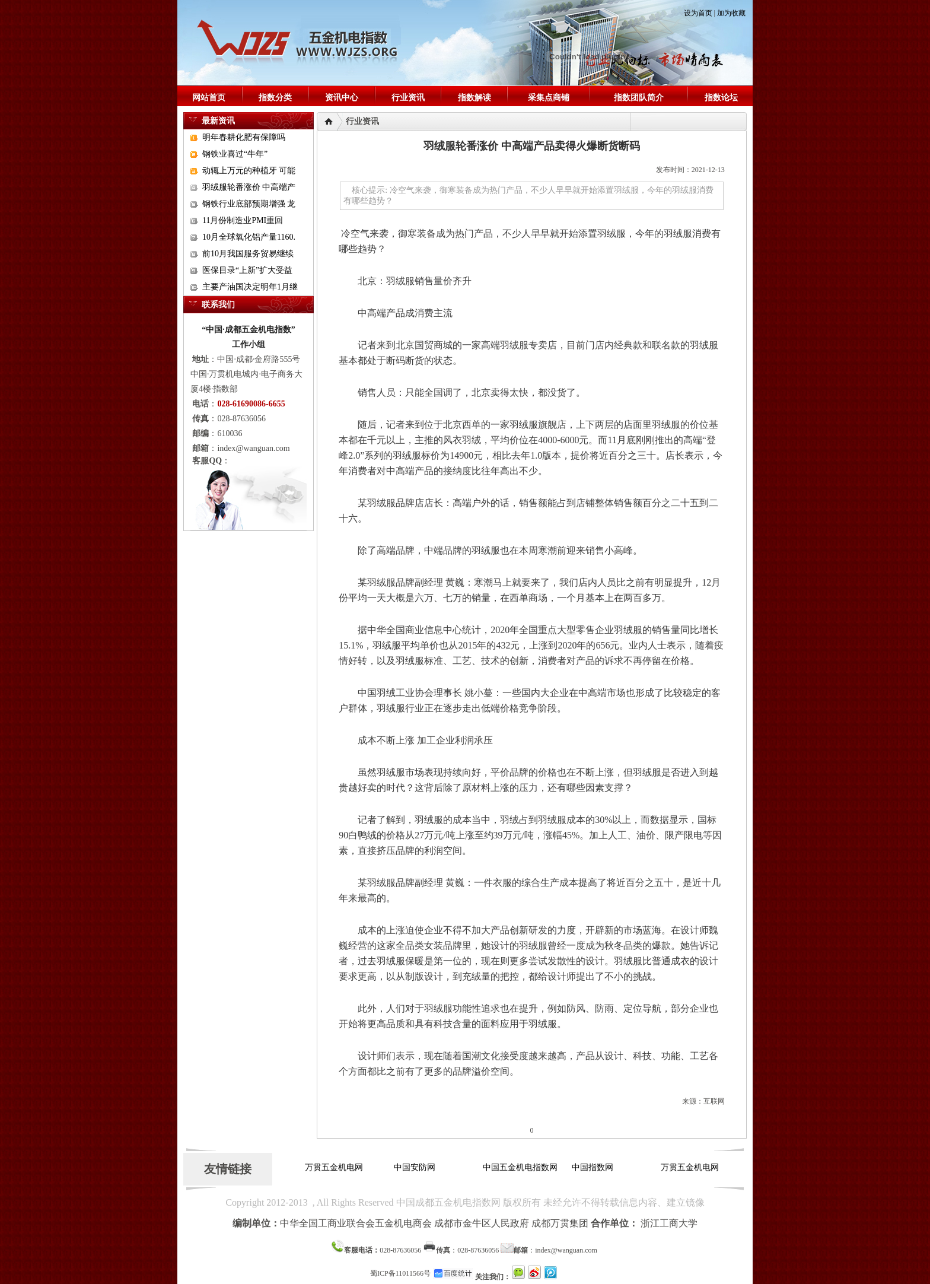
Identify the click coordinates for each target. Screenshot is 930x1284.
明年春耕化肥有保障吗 (243, 137)
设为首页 (698, 13)
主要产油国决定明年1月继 (250, 286)
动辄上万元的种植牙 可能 (249, 170)
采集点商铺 (548, 97)
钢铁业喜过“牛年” (234, 154)
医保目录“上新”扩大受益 (247, 270)
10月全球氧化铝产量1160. (248, 237)
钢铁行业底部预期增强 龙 (249, 203)
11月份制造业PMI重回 (242, 220)
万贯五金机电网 (336, 1167)
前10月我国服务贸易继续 (248, 253)
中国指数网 (594, 1167)
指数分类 (275, 97)
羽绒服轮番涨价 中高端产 (249, 187)
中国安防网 (416, 1167)
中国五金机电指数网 (522, 1167)
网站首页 (208, 97)
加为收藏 (731, 13)
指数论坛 (721, 97)
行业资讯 (408, 97)
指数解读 (474, 97)
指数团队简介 (639, 97)
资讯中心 (341, 97)
